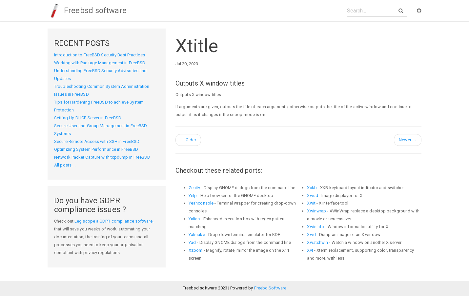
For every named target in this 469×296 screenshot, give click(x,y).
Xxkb (311, 187)
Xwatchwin (317, 242)
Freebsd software (87, 10)
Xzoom (196, 250)
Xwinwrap (316, 210)
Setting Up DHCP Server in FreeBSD (87, 117)
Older (188, 139)
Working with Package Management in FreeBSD (99, 62)
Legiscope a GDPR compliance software (113, 221)
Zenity (194, 187)
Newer (408, 139)
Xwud (312, 195)
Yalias (194, 218)
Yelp (193, 195)
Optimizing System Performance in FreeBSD (96, 149)
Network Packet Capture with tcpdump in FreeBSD (102, 157)
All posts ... (64, 165)
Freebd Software (270, 288)
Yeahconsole (201, 203)
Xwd (311, 234)
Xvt (310, 250)
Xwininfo (315, 226)
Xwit (311, 203)
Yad (192, 242)
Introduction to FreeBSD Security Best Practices (99, 54)
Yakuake (197, 234)
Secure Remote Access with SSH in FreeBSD (96, 141)
